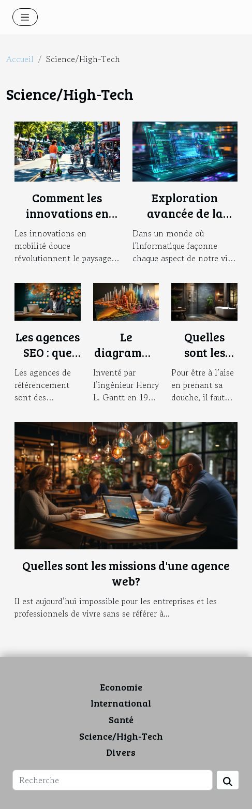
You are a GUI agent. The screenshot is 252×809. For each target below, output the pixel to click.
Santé (121, 719)
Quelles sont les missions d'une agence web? (126, 573)
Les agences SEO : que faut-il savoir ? (48, 359)
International (121, 703)
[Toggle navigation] (25, 17)
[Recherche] (112, 780)
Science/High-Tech (121, 736)
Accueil (20, 59)
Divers (121, 752)
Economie (121, 687)
